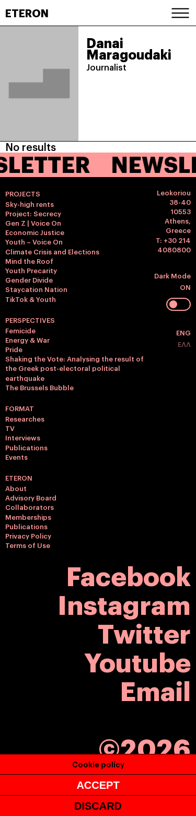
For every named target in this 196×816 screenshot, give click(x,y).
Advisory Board (30, 497)
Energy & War (27, 339)
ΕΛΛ (184, 343)
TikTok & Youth (30, 299)
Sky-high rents (29, 203)
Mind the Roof (29, 260)
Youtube (137, 661)
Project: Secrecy (33, 213)
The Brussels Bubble (39, 387)
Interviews (22, 437)
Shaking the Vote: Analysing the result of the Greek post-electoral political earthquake (74, 368)
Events (16, 456)
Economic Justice (34, 232)
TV (10, 428)
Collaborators (29, 506)
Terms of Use (27, 545)
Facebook (128, 574)
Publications (26, 447)
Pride (13, 349)
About (16, 488)
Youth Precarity (31, 270)
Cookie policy (98, 764)
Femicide (20, 330)
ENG (183, 332)
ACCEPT (97, 785)
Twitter (144, 632)
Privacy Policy (28, 535)
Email (155, 689)
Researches (24, 418)
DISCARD (98, 806)
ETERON (27, 12)
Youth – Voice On (34, 241)
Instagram (124, 603)
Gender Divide (29, 279)
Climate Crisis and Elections (52, 251)
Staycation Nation (36, 289)
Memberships (28, 516)
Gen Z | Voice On (33, 222)
